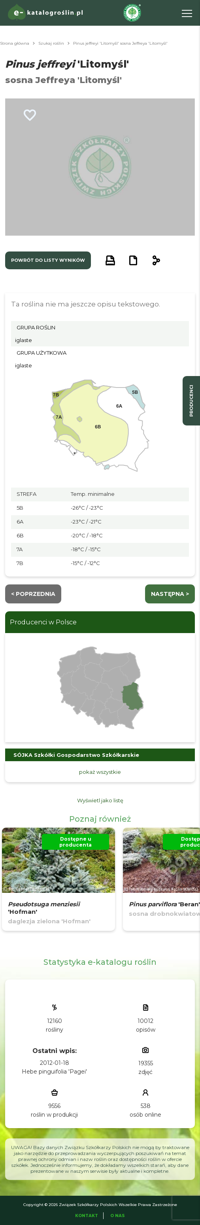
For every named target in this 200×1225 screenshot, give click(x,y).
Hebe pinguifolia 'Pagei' (54, 1071)
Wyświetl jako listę (100, 800)
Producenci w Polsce (43, 622)
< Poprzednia (33, 593)
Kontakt (86, 1215)
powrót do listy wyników (48, 260)
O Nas (117, 1215)
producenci (191, 401)
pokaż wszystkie (100, 772)
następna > (170, 593)
